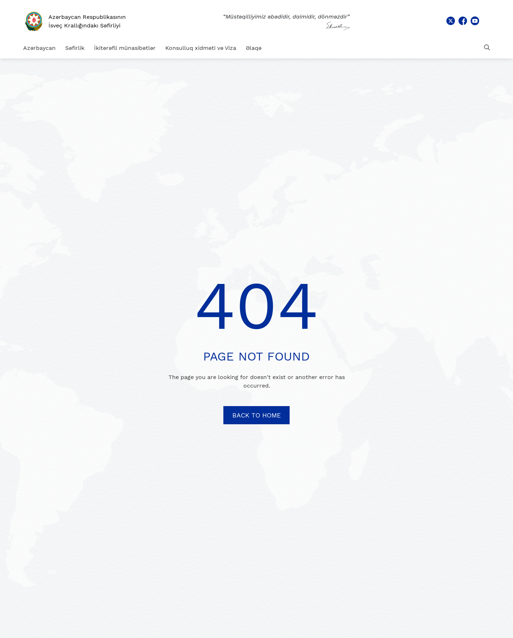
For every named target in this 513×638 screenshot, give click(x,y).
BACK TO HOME (256, 415)
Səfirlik (74, 48)
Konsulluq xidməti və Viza (200, 48)
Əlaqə (253, 48)
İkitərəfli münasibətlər (125, 48)
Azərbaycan (39, 48)
